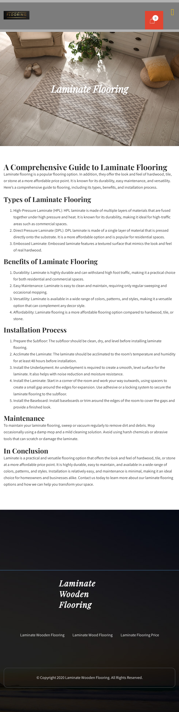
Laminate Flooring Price (140, 635)
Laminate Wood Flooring (92, 635)
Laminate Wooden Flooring (42, 635)
